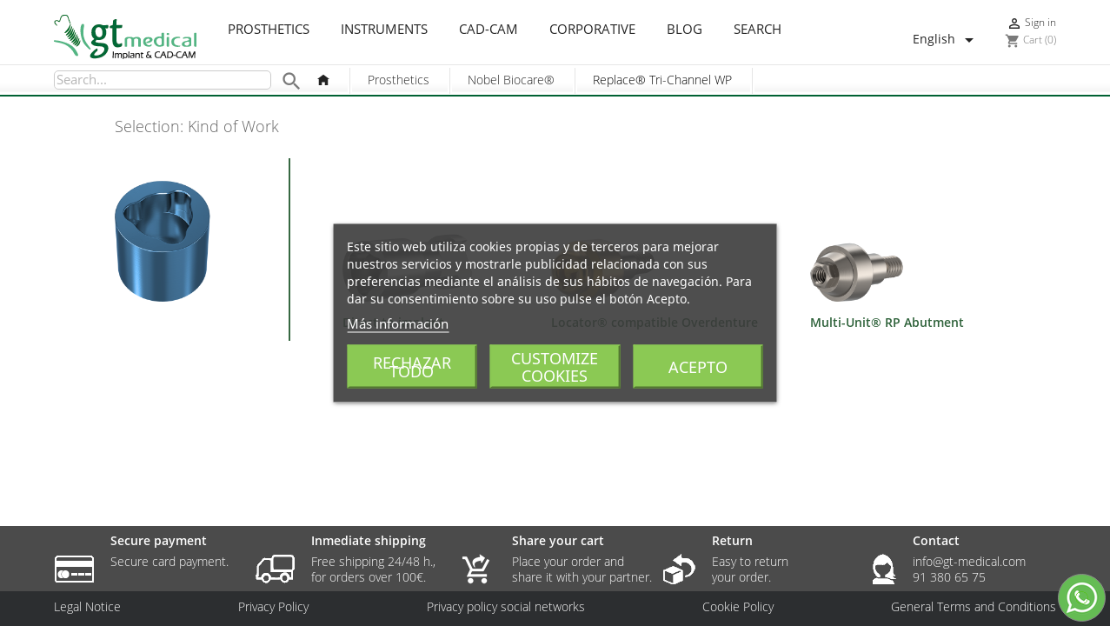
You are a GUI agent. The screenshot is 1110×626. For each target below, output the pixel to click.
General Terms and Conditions (973, 607)
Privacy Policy (273, 607)
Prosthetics (268, 29)
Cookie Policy (738, 607)
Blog (684, 29)
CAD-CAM (488, 29)
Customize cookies (554, 367)
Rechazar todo (412, 367)
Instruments (384, 29)
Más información (398, 323)
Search (757, 29)
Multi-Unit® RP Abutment (887, 322)
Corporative (592, 29)
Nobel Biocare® (511, 79)
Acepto (698, 366)
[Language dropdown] (946, 40)
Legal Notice (87, 607)
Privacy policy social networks (506, 607)
